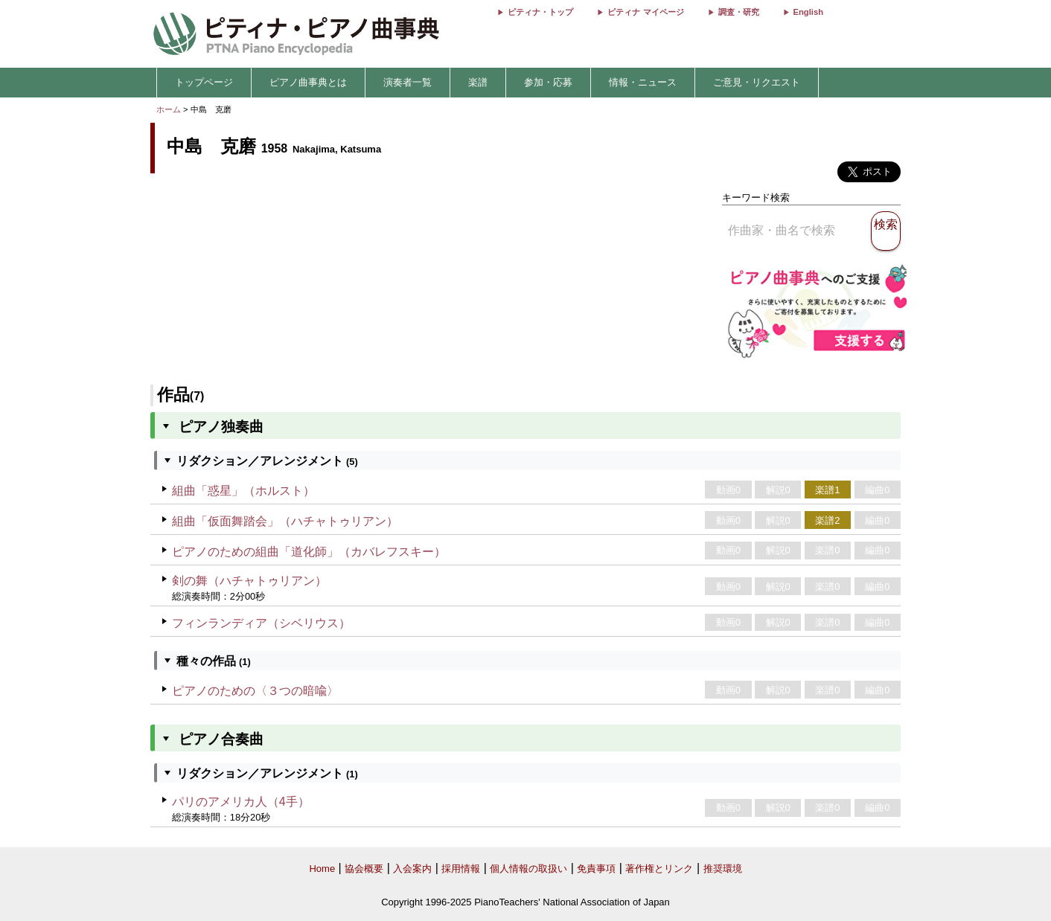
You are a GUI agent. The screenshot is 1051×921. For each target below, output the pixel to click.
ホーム (168, 109)
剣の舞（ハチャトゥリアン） (249, 580)
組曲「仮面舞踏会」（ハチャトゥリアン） (285, 521)
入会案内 (412, 868)
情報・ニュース (643, 82)
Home (322, 868)
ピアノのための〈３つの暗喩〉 (255, 690)
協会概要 (364, 868)
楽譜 (478, 82)
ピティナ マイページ (645, 11)
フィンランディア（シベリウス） (261, 623)
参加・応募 (548, 82)
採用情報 (460, 868)
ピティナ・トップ (540, 11)
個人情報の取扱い (528, 868)
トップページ (204, 82)
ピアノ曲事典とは (308, 82)
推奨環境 (722, 868)
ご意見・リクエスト (756, 82)
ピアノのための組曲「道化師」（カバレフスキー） (309, 551)
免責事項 (596, 868)
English (808, 11)
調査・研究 (738, 11)
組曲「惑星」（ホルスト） (243, 490)
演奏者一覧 (407, 82)
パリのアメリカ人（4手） (241, 801)
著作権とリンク (659, 868)
